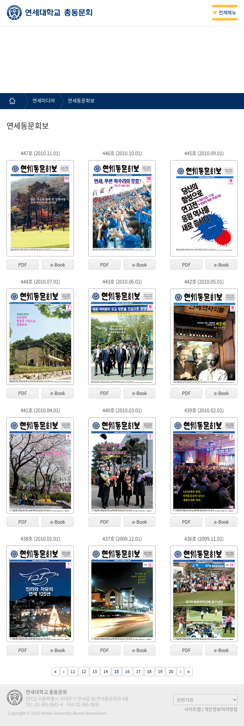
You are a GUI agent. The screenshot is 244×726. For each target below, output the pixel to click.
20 (171, 671)
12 (84, 671)
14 (105, 671)
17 (138, 671)
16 (127, 671)
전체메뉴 (225, 13)
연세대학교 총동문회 (49, 12)
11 (73, 671)
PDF (22, 264)
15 (116, 671)
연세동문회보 (81, 100)
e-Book (57, 264)
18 (149, 671)
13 (94, 671)
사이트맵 (192, 709)
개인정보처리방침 (221, 709)
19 (160, 671)
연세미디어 (43, 100)
